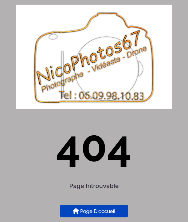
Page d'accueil (94, 211)
